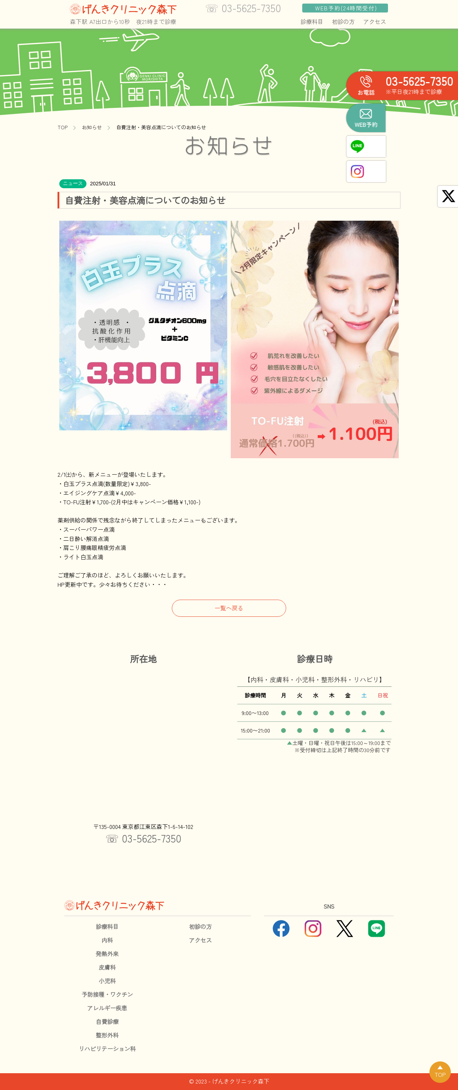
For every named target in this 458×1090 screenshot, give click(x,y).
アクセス (374, 21)
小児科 (107, 981)
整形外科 (107, 1035)
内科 (107, 940)
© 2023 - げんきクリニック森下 (229, 1081)
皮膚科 (107, 967)
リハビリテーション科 (107, 1048)
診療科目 (311, 21)
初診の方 (343, 21)
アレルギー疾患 (107, 1008)
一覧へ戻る (229, 608)
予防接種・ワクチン (107, 994)
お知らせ (92, 127)
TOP (63, 127)
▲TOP (440, 1071)
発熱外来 (107, 953)
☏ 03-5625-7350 (143, 838)
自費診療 (107, 1021)
